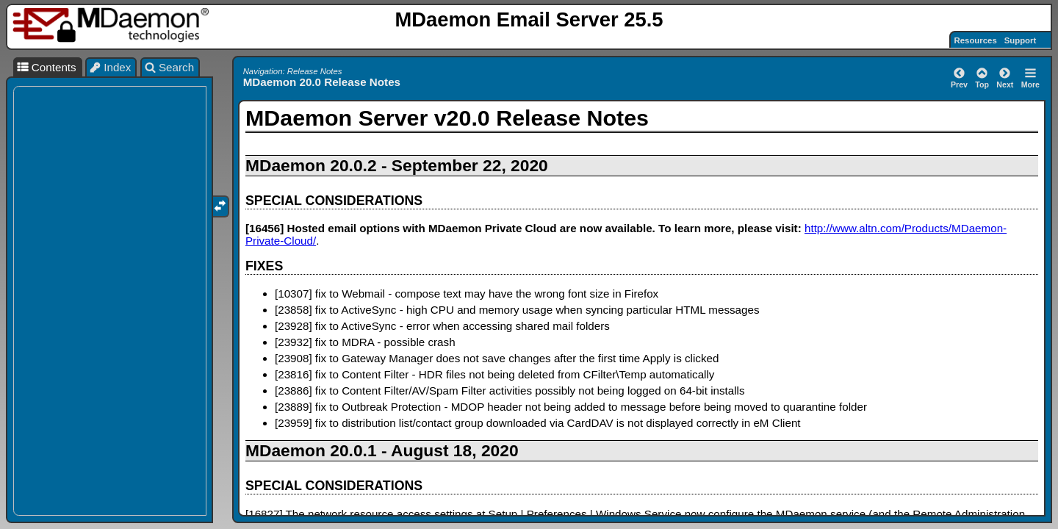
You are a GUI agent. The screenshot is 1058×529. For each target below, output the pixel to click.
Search (170, 67)
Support (1020, 40)
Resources (975, 40)
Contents (46, 67)
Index (111, 67)
